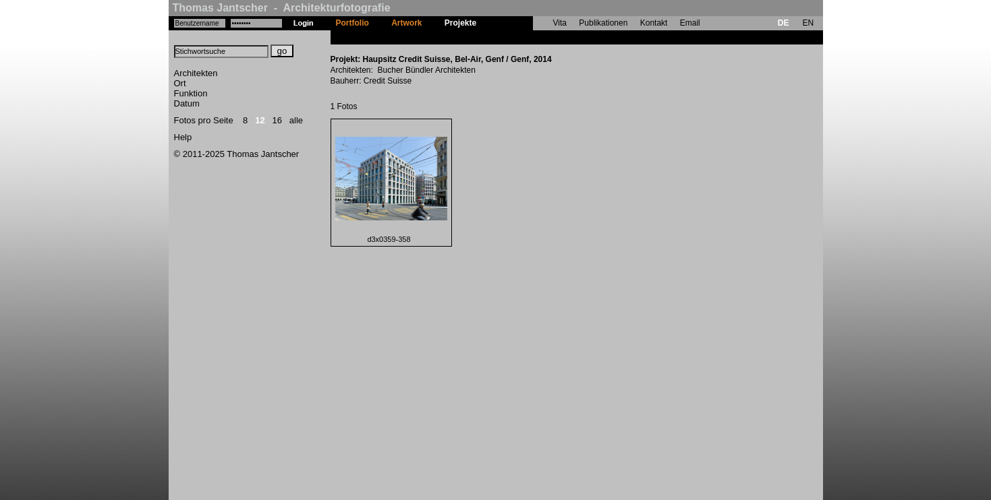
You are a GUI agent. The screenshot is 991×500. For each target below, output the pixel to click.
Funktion (191, 93)
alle (296, 120)
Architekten (196, 73)
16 (277, 120)
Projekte (460, 23)
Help (183, 137)
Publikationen (603, 23)
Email (690, 23)
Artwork (406, 23)
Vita (560, 23)
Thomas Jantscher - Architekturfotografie (282, 7)
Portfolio (352, 23)
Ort (180, 83)
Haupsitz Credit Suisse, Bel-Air (547, 37)
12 (259, 120)
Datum (187, 103)
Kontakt (654, 23)
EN (808, 23)
